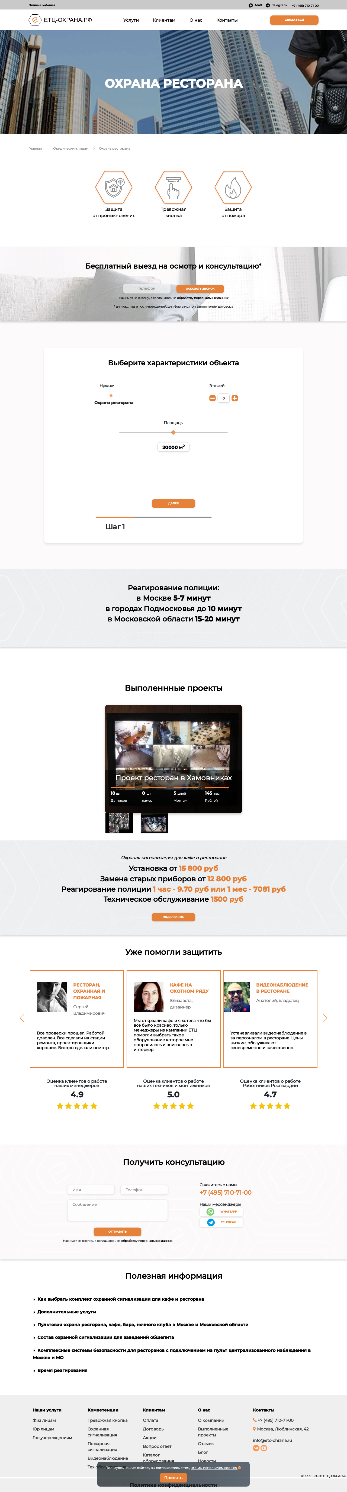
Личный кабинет (41, 5)
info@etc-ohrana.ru (272, 1440)
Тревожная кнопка (108, 1420)
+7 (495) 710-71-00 (305, 6)
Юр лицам (43, 1429)
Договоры (154, 1429)
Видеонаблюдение (108, 1458)
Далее (173, 503)
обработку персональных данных (202, 298)
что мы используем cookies (214, 1468)
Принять (173, 1477)
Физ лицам (44, 1420)
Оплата (150, 1420)
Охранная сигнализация (102, 1432)
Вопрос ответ (157, 1446)
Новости (207, 1461)
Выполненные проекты (213, 1432)
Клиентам (164, 20)
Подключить (173, 917)
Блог (203, 1452)
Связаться (294, 20)
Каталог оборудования (158, 1458)
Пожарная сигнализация (102, 1446)
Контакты (227, 20)
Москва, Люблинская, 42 (281, 1429)
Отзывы (206, 1443)
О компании (211, 1420)
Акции (149, 1437)
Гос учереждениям (52, 1437)
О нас (195, 20)
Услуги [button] (132, 20)
